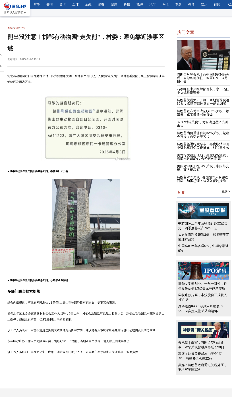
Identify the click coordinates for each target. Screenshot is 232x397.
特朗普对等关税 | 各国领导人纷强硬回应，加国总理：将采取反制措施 (203, 179)
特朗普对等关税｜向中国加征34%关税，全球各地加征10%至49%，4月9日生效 (203, 78)
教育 (191, 4)
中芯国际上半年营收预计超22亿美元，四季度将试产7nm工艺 (202, 226)
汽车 (152, 4)
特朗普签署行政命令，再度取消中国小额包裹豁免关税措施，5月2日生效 (203, 146)
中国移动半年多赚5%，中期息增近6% (203, 248)
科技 (127, 4)
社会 (23, 27)
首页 (10, 27)
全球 (75, 4)
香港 (49, 4)
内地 (16, 27)
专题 (178, 4)
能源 (139, 4)
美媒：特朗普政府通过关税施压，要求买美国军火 (202, 367)
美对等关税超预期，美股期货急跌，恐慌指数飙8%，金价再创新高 (203, 157)
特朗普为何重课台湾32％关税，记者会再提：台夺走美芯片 (203, 135)
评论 (165, 4)
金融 (88, 4)
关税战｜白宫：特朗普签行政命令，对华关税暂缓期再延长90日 (201, 345)
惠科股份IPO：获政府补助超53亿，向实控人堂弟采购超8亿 (200, 308)
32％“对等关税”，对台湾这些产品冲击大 (202, 124)
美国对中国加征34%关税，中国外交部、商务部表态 (203, 168)
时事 (37, 4)
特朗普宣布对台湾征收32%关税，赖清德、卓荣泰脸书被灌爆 (203, 113)
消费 (101, 4)
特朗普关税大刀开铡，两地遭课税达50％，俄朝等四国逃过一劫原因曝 (203, 102)
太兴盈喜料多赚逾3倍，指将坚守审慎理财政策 (203, 237)
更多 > (226, 191)
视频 (217, 4)
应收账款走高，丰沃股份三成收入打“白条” (202, 297)
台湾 (62, 4)
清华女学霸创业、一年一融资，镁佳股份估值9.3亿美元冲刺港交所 (202, 286)
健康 (114, 4)
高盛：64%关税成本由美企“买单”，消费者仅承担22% (200, 356)
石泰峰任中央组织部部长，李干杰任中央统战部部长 (203, 91)
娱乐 (204, 4)
